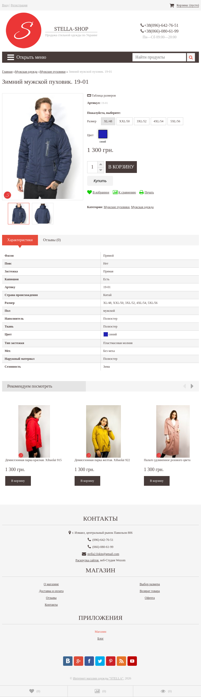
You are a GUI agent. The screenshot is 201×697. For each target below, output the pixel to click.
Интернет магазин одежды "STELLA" (98, 678)
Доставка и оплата (51, 591)
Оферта (150, 598)
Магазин (100, 631)
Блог (100, 638)
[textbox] (159, 57)
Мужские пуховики (117, 207)
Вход (5, 5)
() (34, 691)
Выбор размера (150, 584)
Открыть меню (26, 57)
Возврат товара (150, 591)
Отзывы (51, 598)
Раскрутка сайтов (87, 560)
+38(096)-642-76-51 (161, 25)
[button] (101, 95)
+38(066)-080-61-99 (161, 31)
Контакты (51, 604)
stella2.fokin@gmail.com (103, 554)
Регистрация (19, 5)
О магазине (51, 584)
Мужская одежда (142, 207)
